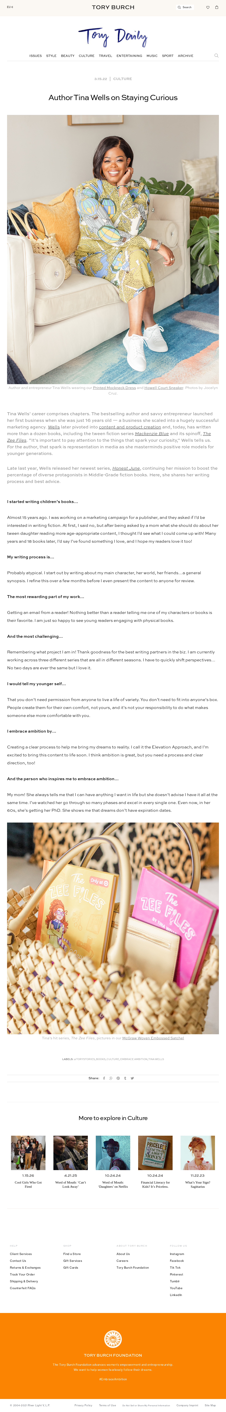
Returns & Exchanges (25, 1267)
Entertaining (129, 56)
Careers (122, 1260)
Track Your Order (22, 1274)
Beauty (67, 56)
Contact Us (18, 1260)
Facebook (177, 1260)
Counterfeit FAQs (23, 1288)
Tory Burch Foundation (133, 1267)
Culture (86, 56)
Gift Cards (70, 1267)
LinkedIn (176, 1295)
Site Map (210, 1405)
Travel (105, 56)
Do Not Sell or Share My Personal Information (146, 1406)
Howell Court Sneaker (163, 388)
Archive (185, 56)
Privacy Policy (83, 1405)
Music (152, 56)
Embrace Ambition (133, 1059)
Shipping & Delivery (24, 1281)
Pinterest (176, 1274)
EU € (10, 7)
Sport (167, 56)
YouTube (176, 1288)
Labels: (67, 1059)
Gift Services (72, 1260)
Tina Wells (156, 1059)
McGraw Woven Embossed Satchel (153, 1038)
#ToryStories (84, 1059)
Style (51, 56)
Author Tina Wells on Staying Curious (112, 98)
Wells (54, 427)
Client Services (21, 1254)
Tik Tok (175, 1267)
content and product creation (130, 427)
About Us (123, 1254)
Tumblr (175, 1281)
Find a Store (72, 1254)
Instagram (177, 1254)
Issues (35, 56)
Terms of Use (107, 1405)
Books (100, 1059)
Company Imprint (187, 1405)
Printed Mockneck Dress (114, 388)
